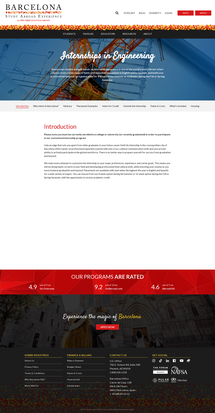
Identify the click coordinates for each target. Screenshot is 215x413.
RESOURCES (129, 33)
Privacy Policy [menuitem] (31, 367)
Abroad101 (168, 288)
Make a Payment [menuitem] (75, 360)
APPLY (203, 13)
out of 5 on (45, 285)
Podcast (129, 13)
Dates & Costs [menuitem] (74, 373)
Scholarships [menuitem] (73, 385)
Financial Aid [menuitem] (73, 379)
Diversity (155, 13)
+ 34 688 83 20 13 (120, 393)
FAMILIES (88, 33)
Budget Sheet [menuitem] (74, 367)
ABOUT (147, 33)
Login (168, 13)
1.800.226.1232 (118, 372)
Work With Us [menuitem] (32, 385)
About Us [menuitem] (29, 360)
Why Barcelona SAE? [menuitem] (35, 379)
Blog (142, 13)
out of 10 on (111, 285)
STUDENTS (69, 33)
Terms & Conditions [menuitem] (35, 373)
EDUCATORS (108, 33)
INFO (186, 13)
